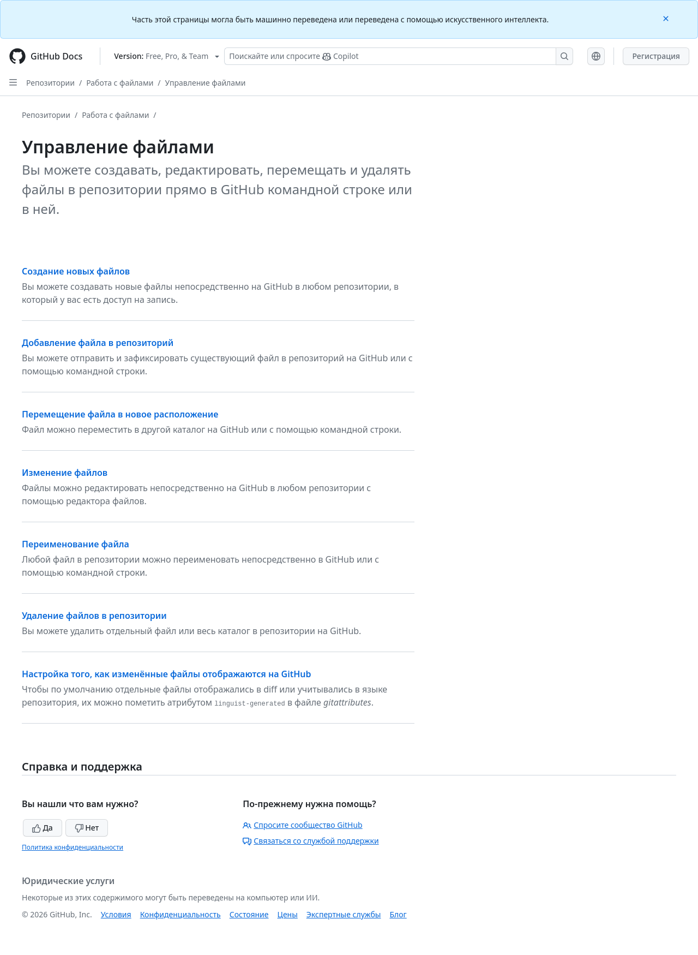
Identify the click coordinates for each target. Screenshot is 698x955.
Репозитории (50, 82)
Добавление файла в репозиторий (97, 343)
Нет (87, 827)
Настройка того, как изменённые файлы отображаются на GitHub (166, 674)
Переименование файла (75, 544)
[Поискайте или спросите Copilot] (398, 56)
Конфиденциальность (180, 914)
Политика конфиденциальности (72, 847)
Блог (397, 914)
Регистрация (656, 56)
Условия (116, 914)
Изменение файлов (64, 473)
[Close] (667, 17)
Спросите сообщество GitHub (302, 825)
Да (42, 827)
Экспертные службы (343, 914)
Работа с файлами (119, 82)
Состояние (249, 914)
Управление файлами (205, 82)
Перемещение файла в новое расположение (120, 414)
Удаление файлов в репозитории (94, 616)
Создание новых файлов (76, 271)
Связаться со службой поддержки (310, 840)
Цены (288, 914)
